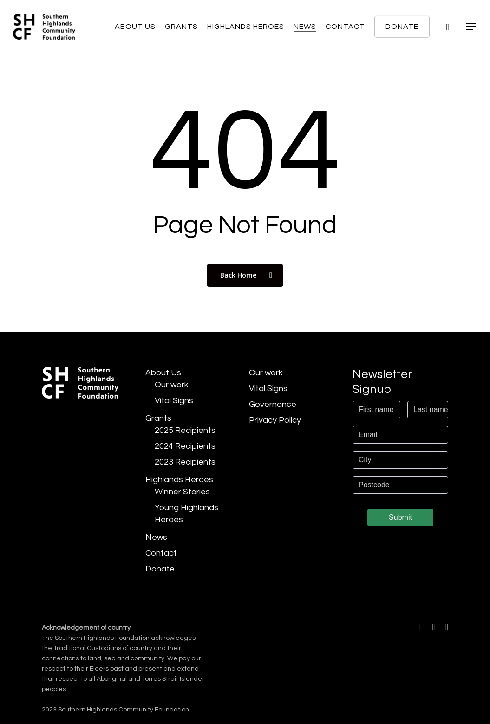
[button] (471, 27)
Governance (272, 404)
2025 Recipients (185, 430)
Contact (161, 553)
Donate (160, 569)
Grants (158, 418)
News (156, 537)
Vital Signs (174, 400)
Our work (172, 384)
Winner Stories (182, 491)
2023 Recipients (185, 462)
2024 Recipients (185, 446)
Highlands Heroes (179, 479)
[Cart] (448, 27)
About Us (163, 372)
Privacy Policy (275, 420)
